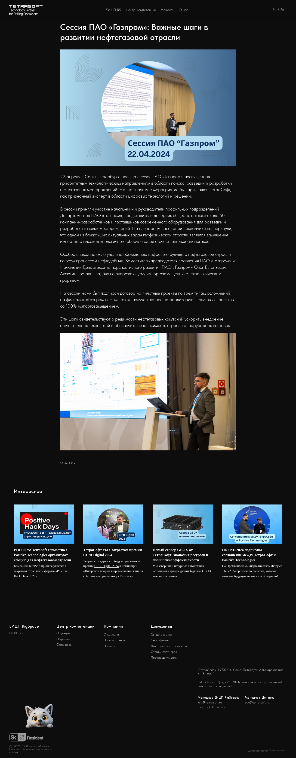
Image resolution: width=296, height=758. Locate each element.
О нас (183, 10)
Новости (167, 10)
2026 (17, 746)
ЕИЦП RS (113, 10)
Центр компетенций (141, 10)
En (282, 9)
